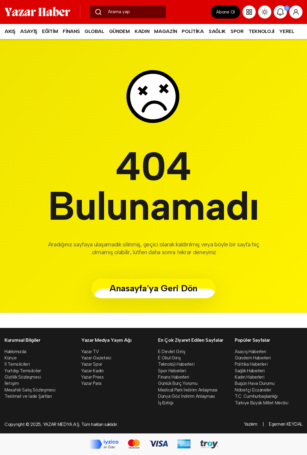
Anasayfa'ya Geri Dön (153, 288)
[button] (249, 12)
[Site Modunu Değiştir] (264, 12)
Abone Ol (225, 12)
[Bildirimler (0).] (280, 12)
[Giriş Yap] (296, 12)
